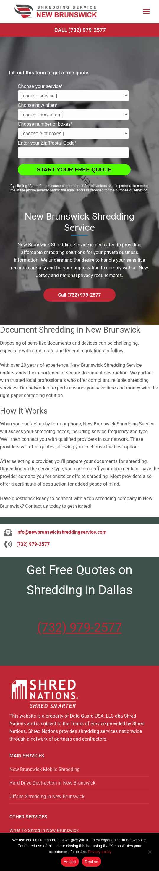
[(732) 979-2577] (27, 544)
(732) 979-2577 (79, 627)
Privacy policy (99, 851)
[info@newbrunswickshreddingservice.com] (55, 532)
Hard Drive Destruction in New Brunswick (52, 783)
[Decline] (150, 854)
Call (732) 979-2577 (80, 30)
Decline (91, 861)
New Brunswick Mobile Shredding (44, 769)
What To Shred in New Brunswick (44, 830)
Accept (70, 861)
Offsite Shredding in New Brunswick (47, 796)
